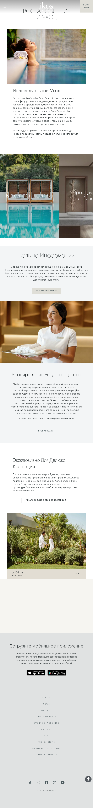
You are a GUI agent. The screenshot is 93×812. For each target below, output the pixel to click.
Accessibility (46, 742)
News (46, 704)
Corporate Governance (46, 748)
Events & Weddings (46, 723)
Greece (17, 575)
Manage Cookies (47, 755)
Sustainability (46, 717)
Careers (46, 729)
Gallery (46, 710)
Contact (46, 698)
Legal (46, 736)
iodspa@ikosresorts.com (60, 419)
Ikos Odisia (16, 572)
